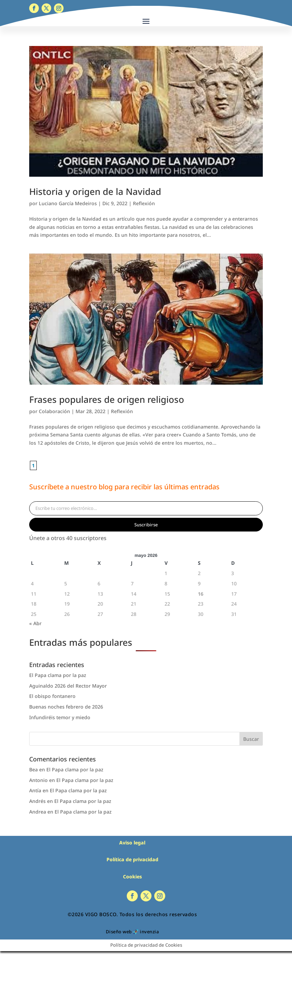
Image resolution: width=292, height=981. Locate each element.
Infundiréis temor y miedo (59, 717)
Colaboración (54, 411)
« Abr (35, 623)
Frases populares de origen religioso (106, 399)
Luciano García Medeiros (68, 203)
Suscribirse (146, 525)
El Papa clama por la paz (57, 675)
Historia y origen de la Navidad (95, 191)
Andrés (37, 801)
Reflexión (144, 203)
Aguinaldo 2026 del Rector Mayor (68, 685)
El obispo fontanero (52, 696)
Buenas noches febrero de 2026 (66, 706)
